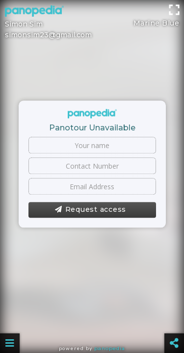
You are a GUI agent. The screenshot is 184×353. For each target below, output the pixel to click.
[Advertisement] (92, 12)
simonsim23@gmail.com (48, 34)
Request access (90, 209)
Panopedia (109, 348)
